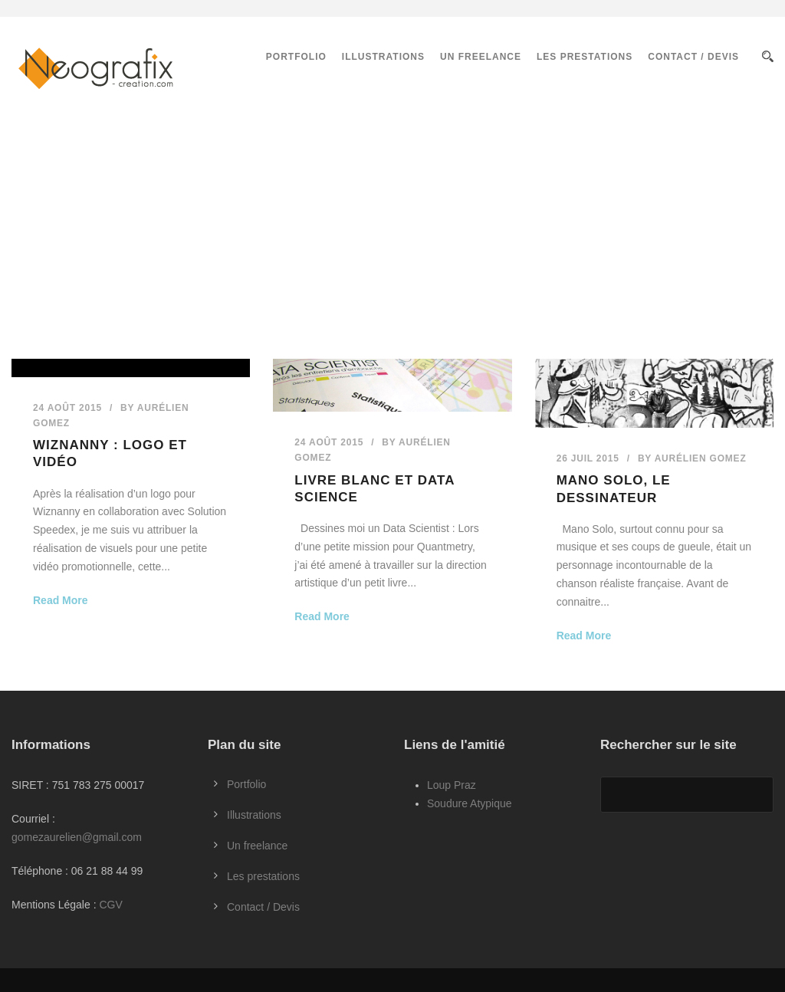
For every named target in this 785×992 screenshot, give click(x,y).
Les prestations (584, 56)
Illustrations (383, 56)
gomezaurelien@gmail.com (76, 837)
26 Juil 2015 (588, 458)
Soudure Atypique (469, 803)
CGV (110, 904)
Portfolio (296, 56)
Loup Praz (451, 785)
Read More (60, 600)
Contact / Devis (693, 56)
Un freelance (480, 56)
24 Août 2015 (67, 407)
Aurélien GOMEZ (701, 458)
